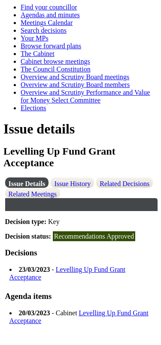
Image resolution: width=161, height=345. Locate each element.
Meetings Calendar (47, 22)
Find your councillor (49, 7)
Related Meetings (33, 194)
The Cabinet (38, 53)
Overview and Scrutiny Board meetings (75, 77)
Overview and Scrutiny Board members (75, 84)
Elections (33, 108)
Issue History (72, 183)
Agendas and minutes (50, 15)
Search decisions (44, 30)
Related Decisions (124, 183)
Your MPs (35, 38)
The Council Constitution (56, 69)
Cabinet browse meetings (55, 61)
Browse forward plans (51, 46)
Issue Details (27, 183)
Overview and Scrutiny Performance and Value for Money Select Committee (85, 96)
